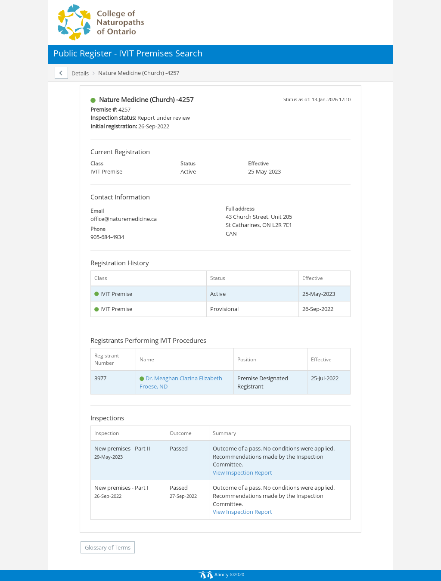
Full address (240, 208)
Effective (258, 163)
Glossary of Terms (107, 547)
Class (96, 163)
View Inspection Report (242, 472)
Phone (98, 229)
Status (188, 163)
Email (97, 210)
